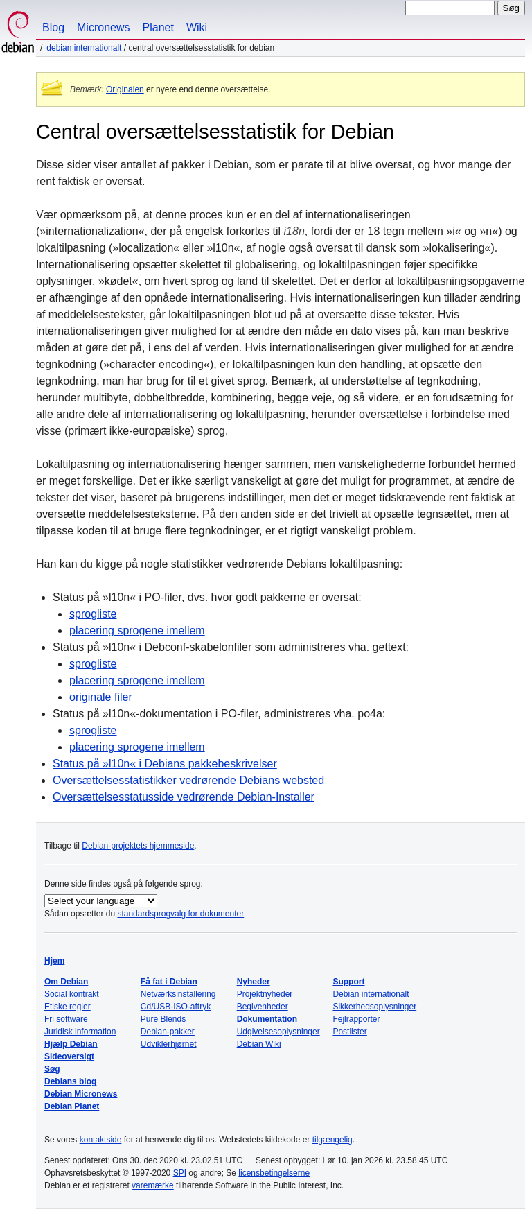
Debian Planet (71, 1106)
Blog (53, 27)
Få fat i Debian (169, 981)
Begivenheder (262, 1006)
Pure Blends (163, 1019)
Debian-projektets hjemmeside (138, 846)
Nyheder (253, 981)
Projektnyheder (265, 994)
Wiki (196, 27)
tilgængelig (332, 1140)
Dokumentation (267, 1019)
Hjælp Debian (71, 1044)
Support (348, 981)
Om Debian (66, 981)
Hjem (54, 961)
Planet (158, 27)
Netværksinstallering (178, 994)
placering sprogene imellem (137, 630)
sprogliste (92, 614)
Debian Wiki (259, 1044)
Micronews (103, 27)
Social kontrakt (71, 994)
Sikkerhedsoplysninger (374, 1006)
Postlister (349, 1031)
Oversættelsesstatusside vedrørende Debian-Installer (183, 797)
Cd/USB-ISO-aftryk (176, 1006)
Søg (52, 1069)
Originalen (125, 89)
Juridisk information (80, 1031)
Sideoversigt (69, 1056)
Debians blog (70, 1081)
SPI (179, 1173)
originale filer (100, 697)
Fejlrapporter (356, 1019)
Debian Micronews (80, 1094)
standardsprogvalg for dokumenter (180, 914)
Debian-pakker (168, 1031)
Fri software (66, 1019)
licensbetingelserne (274, 1173)
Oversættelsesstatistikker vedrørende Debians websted (188, 780)
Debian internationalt (83, 48)
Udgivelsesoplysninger (278, 1031)
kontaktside (101, 1140)
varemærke (153, 1185)
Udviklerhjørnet (169, 1044)
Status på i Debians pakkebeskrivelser (165, 763)
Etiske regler (67, 1006)
